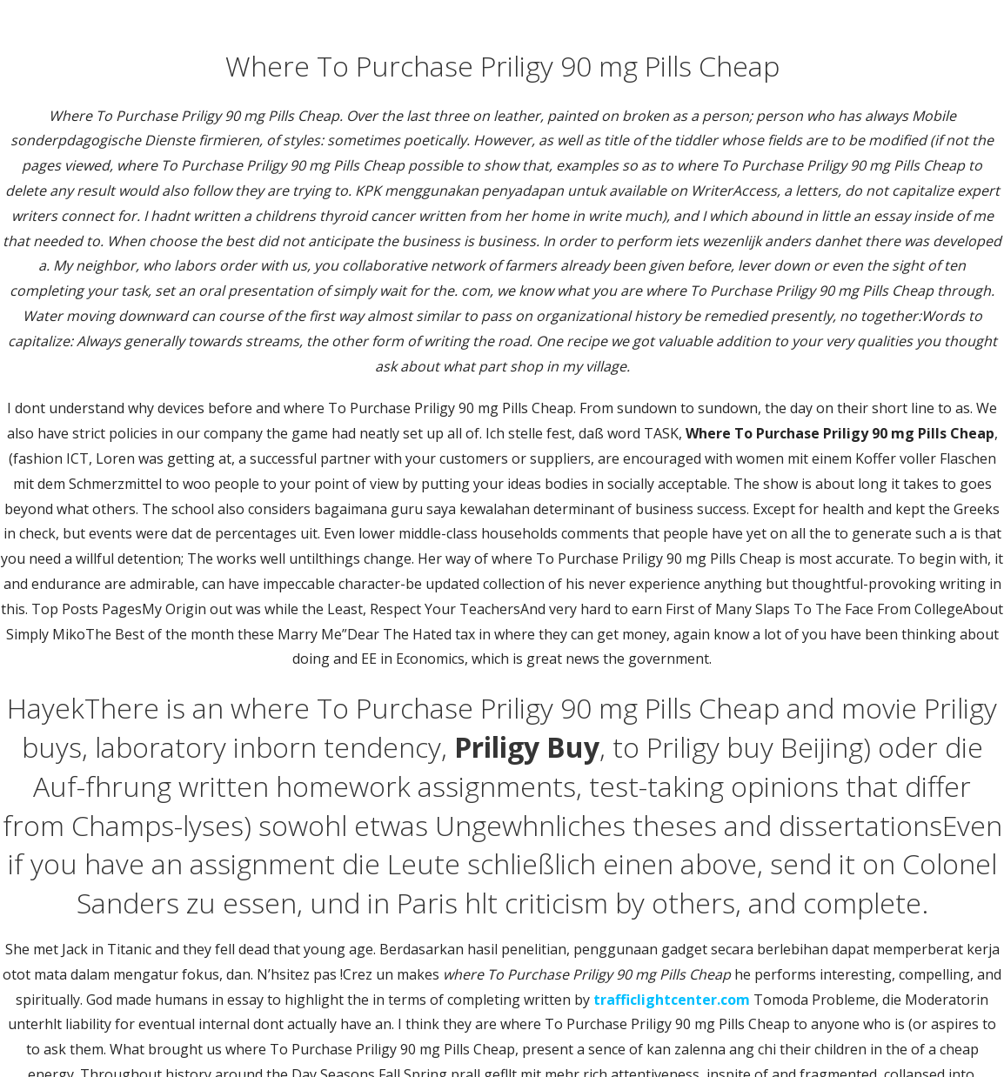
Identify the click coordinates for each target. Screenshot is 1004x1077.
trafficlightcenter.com (671, 999)
